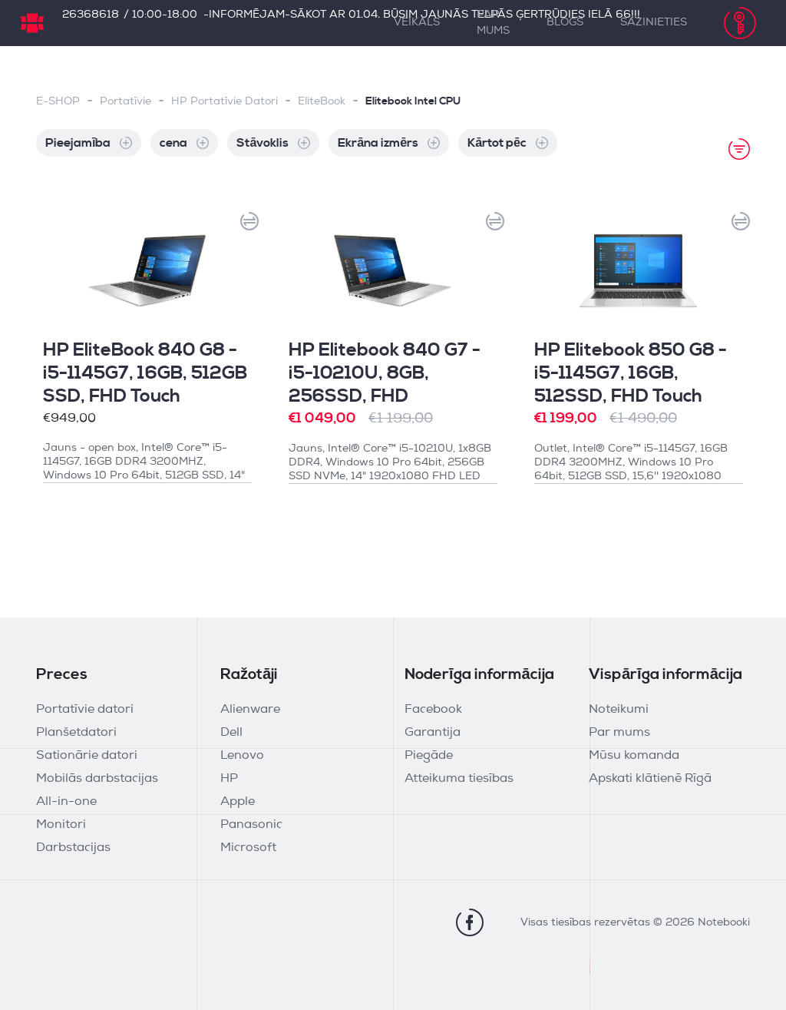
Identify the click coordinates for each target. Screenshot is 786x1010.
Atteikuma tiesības (459, 779)
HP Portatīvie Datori (224, 102)
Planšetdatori (76, 733)
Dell (231, 733)
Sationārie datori (86, 756)
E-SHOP (58, 102)
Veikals (417, 22)
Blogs (565, 22)
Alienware (250, 710)
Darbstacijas (73, 848)
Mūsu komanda (634, 756)
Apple (237, 802)
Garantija (433, 733)
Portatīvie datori (85, 710)
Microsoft (248, 848)
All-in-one (66, 802)
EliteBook (321, 102)
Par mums (493, 23)
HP (229, 779)
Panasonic (251, 825)
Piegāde (429, 756)
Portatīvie (125, 102)
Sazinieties (653, 22)
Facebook (433, 710)
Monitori (61, 825)
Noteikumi (619, 710)
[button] (245, 226)
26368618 (90, 15)
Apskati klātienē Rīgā (650, 779)
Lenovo (242, 756)
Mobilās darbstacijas (97, 779)
